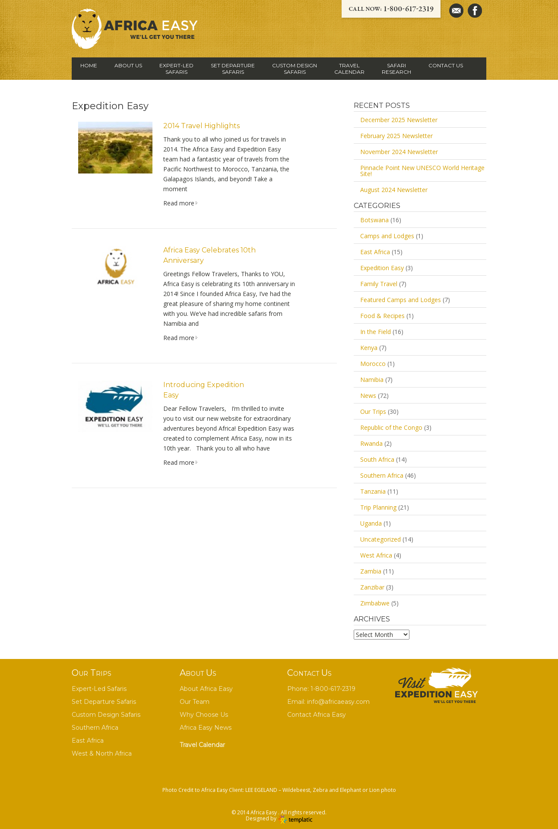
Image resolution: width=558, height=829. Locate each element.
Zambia (370, 571)
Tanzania (373, 491)
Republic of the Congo (391, 427)
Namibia (372, 379)
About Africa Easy (206, 689)
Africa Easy (264, 812)
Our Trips (373, 411)
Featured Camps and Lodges (400, 300)
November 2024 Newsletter (399, 152)
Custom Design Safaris (106, 715)
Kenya (368, 348)
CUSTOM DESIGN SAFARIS (294, 68)
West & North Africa (102, 753)
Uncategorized (380, 539)
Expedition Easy (382, 268)
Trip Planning (378, 507)
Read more (178, 203)
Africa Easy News (205, 727)
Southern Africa (381, 475)
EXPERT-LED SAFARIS (176, 68)
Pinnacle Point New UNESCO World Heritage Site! (422, 171)
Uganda (371, 523)
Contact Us (445, 65)
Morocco (373, 363)
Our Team (194, 702)
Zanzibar (372, 587)
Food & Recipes (382, 316)
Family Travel (378, 284)
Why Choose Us (204, 715)
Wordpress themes (295, 820)
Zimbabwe (375, 603)
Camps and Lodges (387, 236)
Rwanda (371, 443)
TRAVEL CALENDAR (349, 68)
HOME (88, 65)
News (368, 395)
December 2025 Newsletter (399, 120)
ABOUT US (128, 65)
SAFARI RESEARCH (396, 68)
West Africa (376, 555)
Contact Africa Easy (316, 715)
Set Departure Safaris (104, 702)
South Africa (377, 459)
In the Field (375, 332)
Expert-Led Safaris (99, 689)
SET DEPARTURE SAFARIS (233, 68)
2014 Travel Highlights (201, 126)
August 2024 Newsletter (394, 190)
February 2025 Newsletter (396, 136)
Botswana (374, 220)
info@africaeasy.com (338, 702)
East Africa (375, 252)
